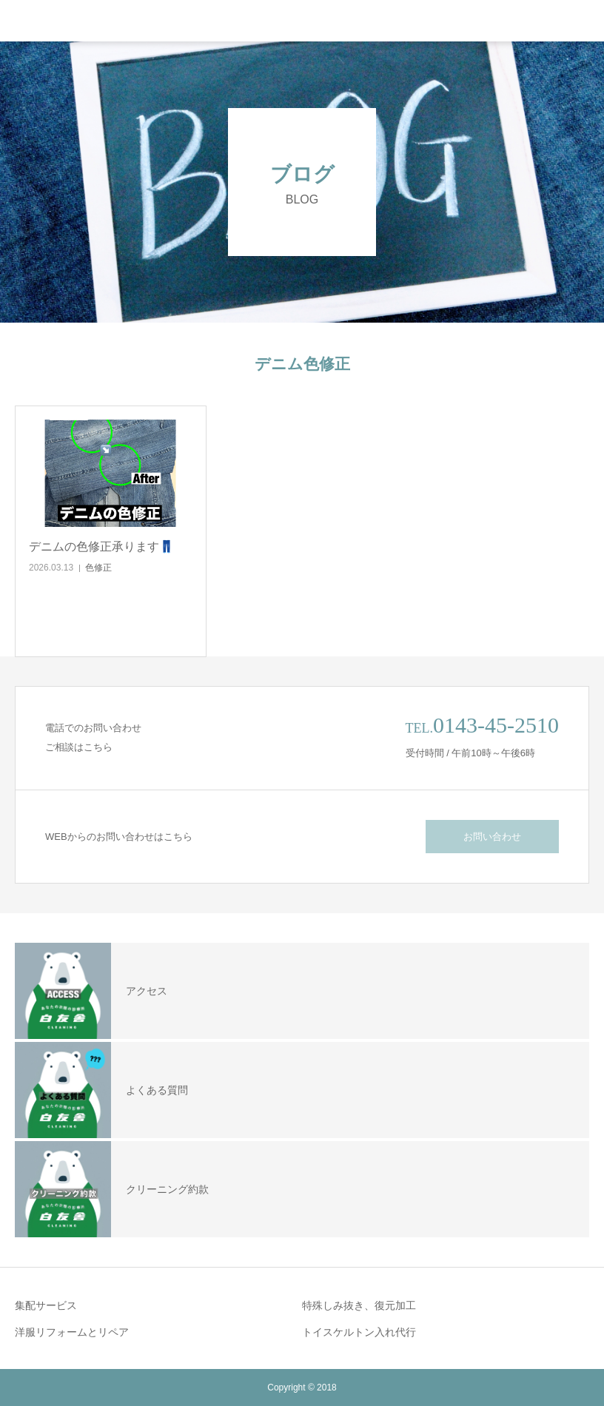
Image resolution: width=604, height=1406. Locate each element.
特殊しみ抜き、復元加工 (359, 1305)
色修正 (98, 567)
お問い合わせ (492, 836)
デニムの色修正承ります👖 (101, 546)
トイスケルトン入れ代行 (359, 1332)
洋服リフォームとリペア (72, 1332)
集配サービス (46, 1305)
